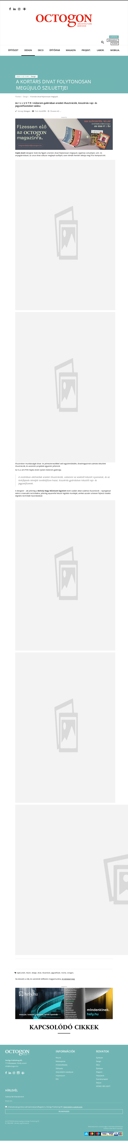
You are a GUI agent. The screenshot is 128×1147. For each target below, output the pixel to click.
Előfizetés (114, 37)
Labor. (100, 50)
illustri (28, 973)
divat (39, 973)
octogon (70, 973)
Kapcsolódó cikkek (64, 1027)
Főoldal (18, 96)
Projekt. (86, 50)
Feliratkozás (64, 1111)
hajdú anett (21, 973)
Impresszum (60, 1075)
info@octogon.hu (11, 1066)
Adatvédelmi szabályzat (64, 1072)
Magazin (71, 50)
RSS (57, 1079)
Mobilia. (115, 50)
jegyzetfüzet (55, 973)
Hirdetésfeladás (61, 1065)
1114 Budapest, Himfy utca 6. (16, 1063)
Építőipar (55, 50)
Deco (41, 50)
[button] (102, 42)
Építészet (13, 50)
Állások (115, 43)
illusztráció (46, 973)
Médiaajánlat (113, 40)
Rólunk (58, 1058)
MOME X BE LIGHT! (103, 1086)
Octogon (27, 111)
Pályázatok (100, 1075)
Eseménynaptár (102, 1079)
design (34, 973)
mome (63, 973)
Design (28, 50)
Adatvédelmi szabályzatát (72, 1107)
